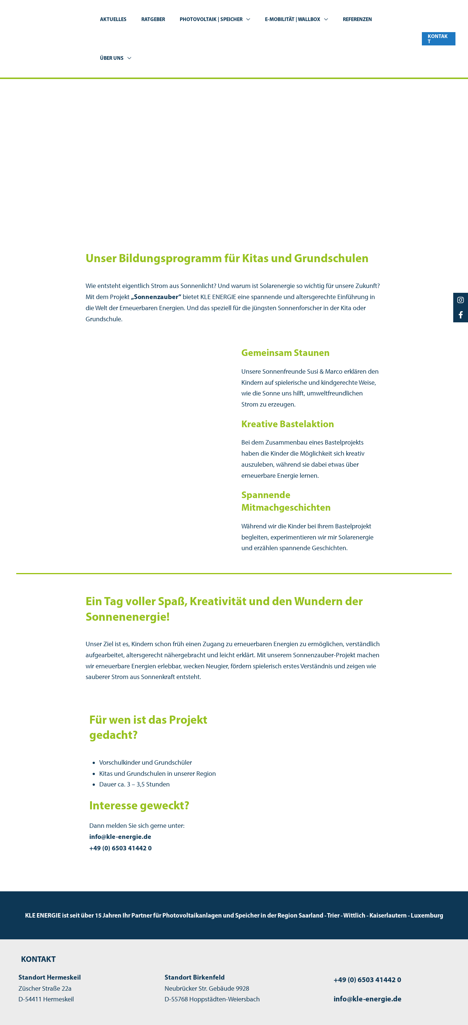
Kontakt (444, 1007)
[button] (438, 20)
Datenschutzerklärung (396, 1007)
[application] (250, 19)
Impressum (343, 1007)
